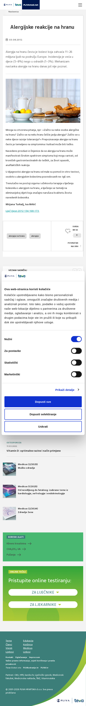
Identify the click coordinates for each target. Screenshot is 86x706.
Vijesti (9, 648)
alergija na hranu (17, 236)
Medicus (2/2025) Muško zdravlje (20, 469)
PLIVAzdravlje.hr (31, 667)
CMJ (16, 675)
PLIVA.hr (44, 667)
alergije (35, 236)
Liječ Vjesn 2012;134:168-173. (22, 211)
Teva (8, 667)
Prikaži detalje (65, 389)
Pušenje (11, 554)
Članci (9, 644)
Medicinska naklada (24, 678)
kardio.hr (29, 675)
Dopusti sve (43, 401)
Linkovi (26, 651)
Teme (9, 640)
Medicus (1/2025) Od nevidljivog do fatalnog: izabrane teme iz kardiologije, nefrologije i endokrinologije (35, 491)
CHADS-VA (14, 549)
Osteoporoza (14, 443)
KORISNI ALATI (16, 537)
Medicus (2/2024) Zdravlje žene (20, 513)
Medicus (27, 648)
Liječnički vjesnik (43, 675)
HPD (22, 675)
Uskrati (43, 426)
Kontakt (9, 657)
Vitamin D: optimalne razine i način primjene (34, 450)
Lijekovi (10, 651)
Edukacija (28, 640)
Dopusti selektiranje (43, 414)
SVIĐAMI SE (77, 231)
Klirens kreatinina (16, 543)
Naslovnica (13, 11)
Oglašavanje (21, 657)
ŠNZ (38, 678)
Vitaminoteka (48, 678)
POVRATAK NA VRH (73, 245)
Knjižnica (28, 644)
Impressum (34, 657)
